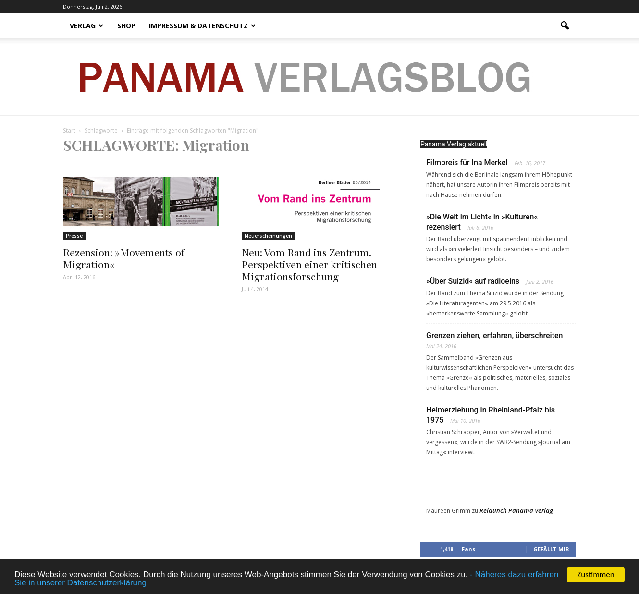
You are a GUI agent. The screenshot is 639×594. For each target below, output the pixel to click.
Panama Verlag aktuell (453, 144)
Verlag (86, 25)
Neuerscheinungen (268, 235)
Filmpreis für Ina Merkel (467, 162)
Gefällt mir (551, 549)
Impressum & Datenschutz (202, 25)
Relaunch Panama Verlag (516, 510)
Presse (74, 235)
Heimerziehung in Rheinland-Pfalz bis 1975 (490, 414)
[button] (564, 25)
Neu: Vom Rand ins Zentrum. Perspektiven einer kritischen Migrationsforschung (309, 264)
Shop (126, 25)
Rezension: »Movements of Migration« (123, 258)
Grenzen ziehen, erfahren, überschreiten (494, 335)
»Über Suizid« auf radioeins (472, 281)
